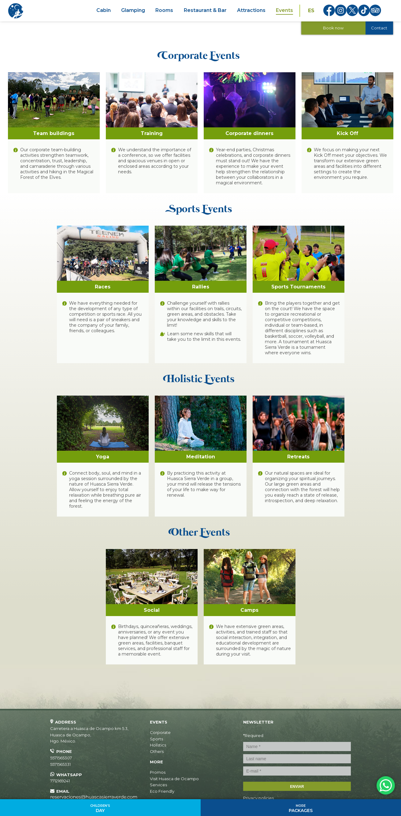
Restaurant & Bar (205, 10)
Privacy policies (258, 797)
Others (157, 751)
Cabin (103, 10)
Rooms (164, 10)
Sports (156, 738)
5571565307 (61, 757)
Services (158, 784)
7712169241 (60, 780)
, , (89, 735)
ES (311, 10)
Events (284, 10)
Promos (157, 772)
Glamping (133, 10)
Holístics (158, 745)
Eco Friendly (162, 791)
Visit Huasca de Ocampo (174, 778)
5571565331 (60, 764)
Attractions (251, 10)
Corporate (160, 732)
